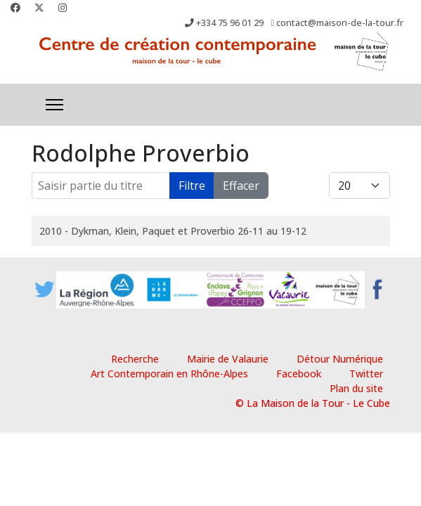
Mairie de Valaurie (227, 358)
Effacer (241, 185)
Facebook (298, 373)
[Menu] (54, 105)
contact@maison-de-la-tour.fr (339, 23)
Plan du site (356, 388)
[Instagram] (62, 7)
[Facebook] (15, 7)
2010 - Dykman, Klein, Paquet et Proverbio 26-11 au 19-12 (172, 231)
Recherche (135, 358)
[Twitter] (39, 7)
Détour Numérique (340, 358)
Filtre (192, 185)
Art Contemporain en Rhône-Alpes (169, 373)
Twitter (366, 373)
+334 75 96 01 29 (230, 23)
